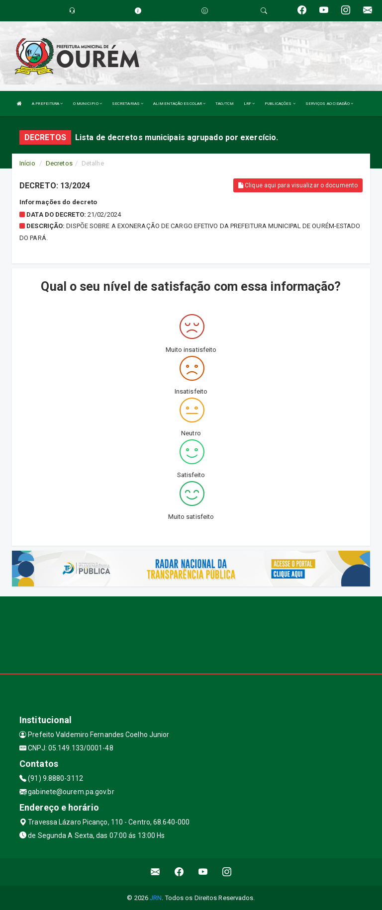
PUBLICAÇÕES (280, 103)
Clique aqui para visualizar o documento (298, 185)
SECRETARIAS (127, 103)
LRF (249, 103)
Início (27, 163)
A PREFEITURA (47, 103)
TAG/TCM (224, 103)
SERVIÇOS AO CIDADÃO (329, 103)
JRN (156, 898)
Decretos (59, 163)
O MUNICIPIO (87, 103)
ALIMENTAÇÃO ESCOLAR (179, 103)
